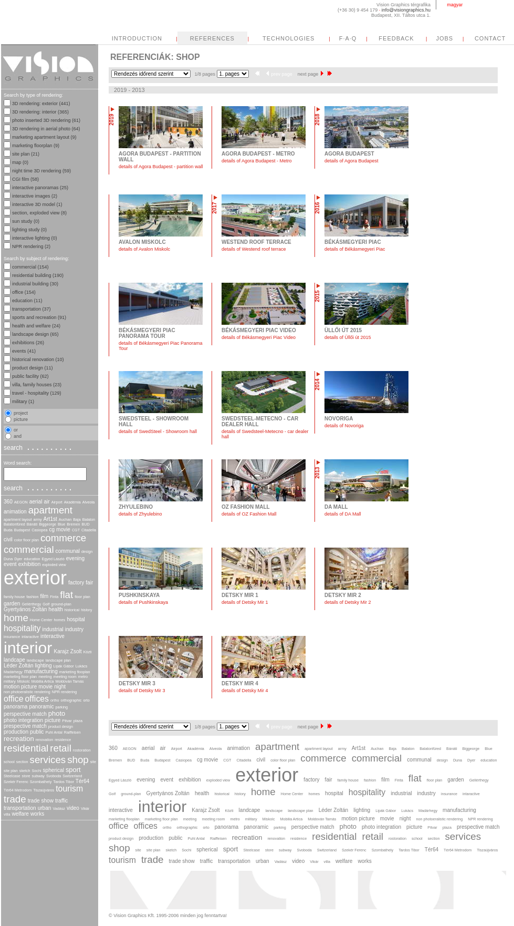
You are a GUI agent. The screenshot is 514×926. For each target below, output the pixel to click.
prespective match (25, 726)
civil (8, 539)
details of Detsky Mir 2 (347, 602)
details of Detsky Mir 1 (245, 602)
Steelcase (12, 776)
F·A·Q (348, 38)
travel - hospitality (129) (36, 393)
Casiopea (39, 530)
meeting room (65, 676)
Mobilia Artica (43, 681)
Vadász (59, 808)
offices (37, 698)
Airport (56, 502)
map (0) (20, 162)
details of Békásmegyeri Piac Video (259, 337)
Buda (8, 530)
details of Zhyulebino (140, 514)
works (37, 814)
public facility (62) (30, 376)
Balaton (88, 519)
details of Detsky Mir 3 (142, 690)
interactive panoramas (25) (40, 187)
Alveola (88, 502)
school (9, 761)
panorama (15, 706)
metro (83, 676)
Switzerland (72, 776)
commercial (29, 549)
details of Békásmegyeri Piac (354, 249)
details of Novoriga (344, 425)
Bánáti (32, 524)
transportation (20, 808)
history (86, 610)
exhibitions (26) (28, 342)
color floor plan (26, 540)
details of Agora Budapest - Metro (257, 160)
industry (74, 629)
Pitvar (66, 720)
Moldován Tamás (69, 681)
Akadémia (72, 502)
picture (52, 720)
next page (311, 74)
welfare (20, 814)
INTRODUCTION (137, 38)
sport (73, 770)
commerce (63, 537)
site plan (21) (25, 154)
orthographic (70, 700)
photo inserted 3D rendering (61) (46, 120)
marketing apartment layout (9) (44, 137)
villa (7, 814)
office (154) (24, 292)
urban (44, 808)
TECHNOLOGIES (288, 38)
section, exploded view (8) (39, 212)
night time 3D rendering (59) (41, 170)
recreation (19, 739)
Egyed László (53, 559)
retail (60, 748)
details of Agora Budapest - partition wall (161, 166)
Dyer (18, 559)
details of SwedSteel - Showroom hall (158, 431)
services (48, 759)
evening (75, 558)
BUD (86, 524)
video (73, 808)
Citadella (88, 530)
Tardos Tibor (63, 781)
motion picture (20, 687)
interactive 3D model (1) (37, 204)
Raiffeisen (72, 732)
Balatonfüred (14, 524)
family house (14, 596)
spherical (53, 770)
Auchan (65, 519)
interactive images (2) (34, 196)
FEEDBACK (396, 38)
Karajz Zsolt (67, 651)
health (55, 609)
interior (28, 647)
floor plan (82, 596)
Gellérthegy (31, 604)
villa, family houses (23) (36, 384)
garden (12, 603)
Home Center (41, 620)
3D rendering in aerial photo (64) (46, 128)
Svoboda (53, 776)
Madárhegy (13, 672)
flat (66, 594)
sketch (24, 770)
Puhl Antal (53, 732)
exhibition (29, 564)
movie (45, 687)
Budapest (22, 530)
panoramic (41, 706)
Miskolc (23, 681)
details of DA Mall (342, 514)
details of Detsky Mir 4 (245, 690)
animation (15, 512)
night (60, 687)
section (22, 761)
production (16, 732)
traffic (61, 801)
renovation (45, 739)
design (86, 551)
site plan (11, 770)
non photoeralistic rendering (27, 692)
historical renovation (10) (38, 359)
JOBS (444, 38)
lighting (43, 665)
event (10, 564)
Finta (54, 596)
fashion (32, 596)
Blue (61, 524)
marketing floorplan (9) (35, 145)
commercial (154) (30, 267)
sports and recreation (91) (39, 317)
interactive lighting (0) (34, 238)
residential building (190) (38, 275)
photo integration (23, 720)
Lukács (82, 666)
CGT (76, 530)
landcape (14, 660)
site (93, 761)
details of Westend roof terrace (254, 249)
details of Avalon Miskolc (144, 249)
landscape (35, 660)
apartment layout (18, 519)
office (14, 698)
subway (38, 776)
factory (76, 582)
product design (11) (32, 368)
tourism (69, 788)
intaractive (30, 636)
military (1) (23, 401)
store (26, 776)
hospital (76, 619)
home (16, 617)
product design (60, 726)
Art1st (50, 519)
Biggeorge (47, 524)
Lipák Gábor (64, 666)
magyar (455, 4)
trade (15, 799)
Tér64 (82, 781)
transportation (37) (31, 309)
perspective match (25, 714)
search (39, 447)
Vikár (85, 808)
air (46, 502)
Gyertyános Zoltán (25, 609)
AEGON (21, 502)
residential (26, 748)
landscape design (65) (35, 334)
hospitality (22, 628)
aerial (36, 502)
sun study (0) (25, 221)
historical (72, 610)
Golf (46, 604)
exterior (35, 578)
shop (78, 759)
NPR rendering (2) (31, 246)
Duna (8, 559)
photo (56, 713)
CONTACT (490, 38)
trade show (41, 801)
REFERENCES (212, 38)
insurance (12, 636)
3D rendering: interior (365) (40, 112)
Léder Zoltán (19, 665)
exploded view (54, 564)
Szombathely (41, 781)
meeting (45, 676)
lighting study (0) (29, 229)
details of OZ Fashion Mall (249, 514)
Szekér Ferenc (16, 781)
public (37, 732)
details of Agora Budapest (351, 160)
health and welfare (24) (36, 325)
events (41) (24, 351)
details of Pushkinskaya (143, 602)
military (10, 681)
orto (86, 700)
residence (63, 739)
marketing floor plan (20, 676)
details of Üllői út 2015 (347, 337)
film (44, 596)
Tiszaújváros (43, 790)
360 (8, 502)
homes (60, 620)
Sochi (36, 770)
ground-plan (61, 604)
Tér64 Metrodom (18, 790)
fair (89, 582)
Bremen (73, 524)
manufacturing (41, 671)
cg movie (59, 529)
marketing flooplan (74, 672)
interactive (52, 636)
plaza (78, 720)
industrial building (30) (35, 283)
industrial (52, 629)
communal (68, 551)
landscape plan (58, 660)
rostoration (82, 750)
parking (61, 707)
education (32, 559)
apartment (50, 510)
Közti (87, 652)
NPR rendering (64, 692)
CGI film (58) (25, 179)
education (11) (27, 300)
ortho (54, 700)
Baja (76, 519)
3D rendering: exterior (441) (41, 103)
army (38, 519)
